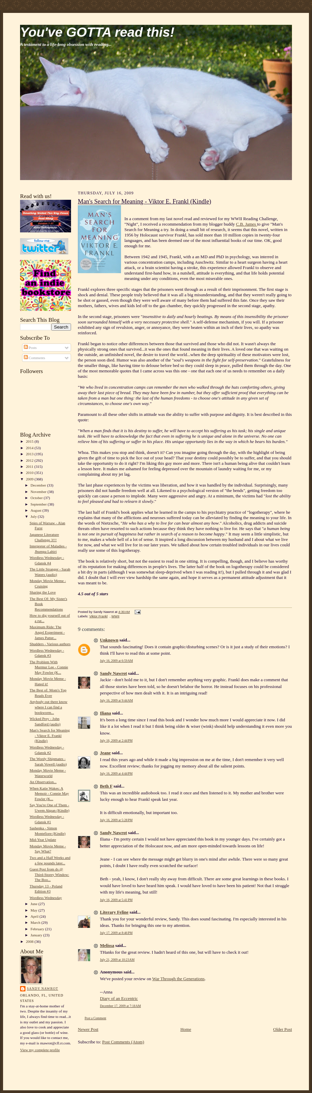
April (35, 916)
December (39, 485)
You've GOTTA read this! (97, 32)
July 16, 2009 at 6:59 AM (116, 661)
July (34, 516)
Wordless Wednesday (46, 898)
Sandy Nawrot (42, 988)
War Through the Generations (178, 978)
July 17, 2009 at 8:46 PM (116, 933)
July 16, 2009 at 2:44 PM (116, 740)
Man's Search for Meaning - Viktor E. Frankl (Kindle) (50, 735)
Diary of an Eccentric (119, 998)
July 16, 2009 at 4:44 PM (116, 773)
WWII (115, 616)
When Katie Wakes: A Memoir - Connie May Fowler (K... (49, 793)
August (36, 510)
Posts (30, 348)
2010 (30, 473)
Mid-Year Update (43, 840)
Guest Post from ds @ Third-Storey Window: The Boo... (49, 874)
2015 (30, 441)
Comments (34, 358)
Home (185, 1029)
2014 (30, 448)
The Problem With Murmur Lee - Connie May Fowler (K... (49, 667)
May (34, 910)
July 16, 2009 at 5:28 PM (116, 820)
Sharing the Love (43, 592)
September (39, 504)
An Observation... (43, 782)
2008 (30, 941)
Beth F (106, 786)
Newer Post (88, 1029)
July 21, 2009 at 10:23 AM (117, 960)
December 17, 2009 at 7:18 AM (120, 1006)
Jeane (105, 752)
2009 (30, 479)
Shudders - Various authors (50, 644)
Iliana (105, 713)
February (38, 929)
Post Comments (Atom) (123, 1041)
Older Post (282, 1029)
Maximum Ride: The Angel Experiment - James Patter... (47, 632)
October (37, 498)
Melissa (107, 945)
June (34, 904)
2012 (30, 460)
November (39, 492)
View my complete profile (40, 1050)
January (37, 935)
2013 (30, 454)
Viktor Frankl (98, 616)
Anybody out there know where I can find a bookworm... (48, 707)
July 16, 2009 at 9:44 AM (116, 700)
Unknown (109, 639)
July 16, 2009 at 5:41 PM (116, 900)
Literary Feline (114, 912)
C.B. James (246, 224)
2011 (30, 466)
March (36, 922)
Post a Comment (95, 1018)
